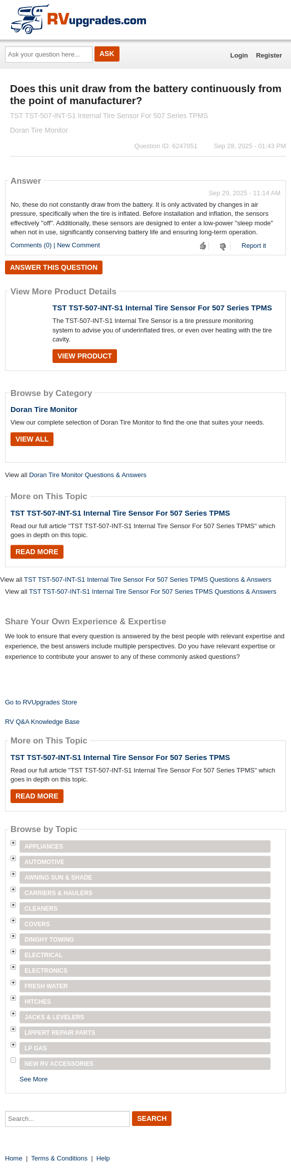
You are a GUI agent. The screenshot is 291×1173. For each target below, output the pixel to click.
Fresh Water (46, 986)
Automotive (44, 862)
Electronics (46, 970)
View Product (85, 356)
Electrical (43, 955)
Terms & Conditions (59, 1158)
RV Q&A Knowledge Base (42, 721)
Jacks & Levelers (54, 1017)
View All (32, 439)
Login (239, 55)
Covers (37, 924)
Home (13, 1158)
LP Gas (35, 1048)
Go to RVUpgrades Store (41, 702)
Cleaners (41, 908)
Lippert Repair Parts (60, 1032)
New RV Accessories (59, 1063)
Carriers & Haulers (58, 893)
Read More (37, 552)
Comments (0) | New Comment (55, 245)
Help (103, 1158)
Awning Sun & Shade (58, 877)
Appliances (43, 846)
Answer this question (54, 267)
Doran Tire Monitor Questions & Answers (87, 475)
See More (34, 1079)
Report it (254, 245)
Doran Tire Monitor (44, 409)
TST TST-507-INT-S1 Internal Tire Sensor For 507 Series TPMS (162, 307)
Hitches (37, 1001)
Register (269, 55)
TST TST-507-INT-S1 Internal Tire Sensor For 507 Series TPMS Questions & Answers (148, 579)
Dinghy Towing (49, 939)
